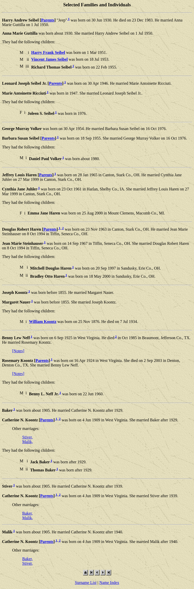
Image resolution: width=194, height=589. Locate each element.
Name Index (109, 582)
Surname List (85, 582)
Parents (47, 20)
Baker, (27, 513)
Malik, (27, 442)
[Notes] (18, 351)
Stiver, (27, 437)
